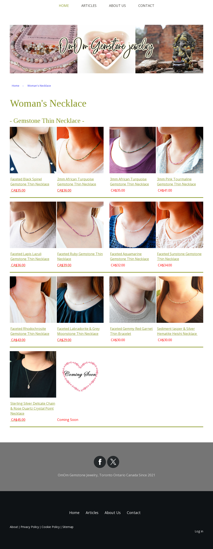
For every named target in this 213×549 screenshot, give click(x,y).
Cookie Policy (51, 527)
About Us (117, 5)
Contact (146, 5)
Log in (199, 531)
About (14, 527)
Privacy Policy (30, 527)
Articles (89, 5)
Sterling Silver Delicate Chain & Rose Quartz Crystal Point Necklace (32, 408)
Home (64, 5)
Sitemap (67, 527)
